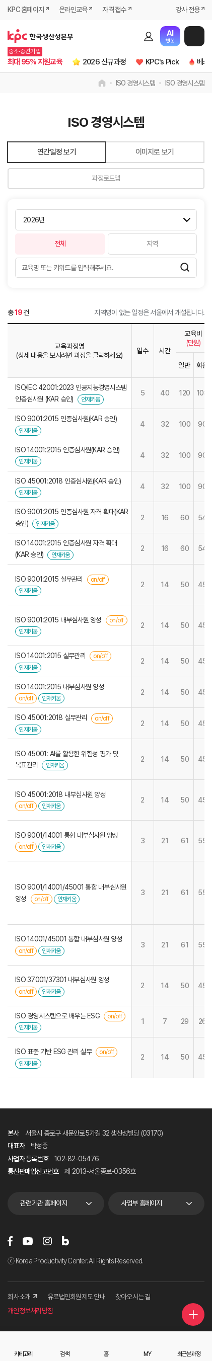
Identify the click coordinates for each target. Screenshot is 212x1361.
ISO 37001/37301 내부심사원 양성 (62, 980)
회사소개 (22, 1297)
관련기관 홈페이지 (43, 1203)
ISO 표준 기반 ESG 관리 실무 (53, 1052)
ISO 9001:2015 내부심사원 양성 (58, 620)
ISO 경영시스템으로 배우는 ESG (57, 1016)
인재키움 (90, 399)
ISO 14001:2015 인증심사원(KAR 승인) (67, 450)
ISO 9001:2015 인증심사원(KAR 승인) (66, 419)
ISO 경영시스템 (135, 83)
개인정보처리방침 (30, 1311)
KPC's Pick (162, 61)
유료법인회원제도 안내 (76, 1297)
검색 (130, 36)
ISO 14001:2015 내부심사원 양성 (59, 687)
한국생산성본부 (40, 36)
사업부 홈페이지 (141, 1203)
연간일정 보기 (56, 151)
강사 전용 (187, 10)
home (102, 83)
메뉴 (194, 36)
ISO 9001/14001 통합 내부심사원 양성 (66, 835)
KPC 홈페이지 (26, 10)
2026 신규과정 (104, 61)
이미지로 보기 (154, 151)
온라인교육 (73, 10)
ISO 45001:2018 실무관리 (51, 717)
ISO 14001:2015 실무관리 (50, 656)
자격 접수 (114, 10)
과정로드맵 (106, 178)
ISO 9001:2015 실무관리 (49, 579)
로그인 (148, 36)
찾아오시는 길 (133, 1297)
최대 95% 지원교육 (35, 61)
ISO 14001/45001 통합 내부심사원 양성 (68, 939)
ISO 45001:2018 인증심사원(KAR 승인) (68, 481)
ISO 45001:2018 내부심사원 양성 (60, 794)
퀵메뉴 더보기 (193, 1315)
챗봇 (170, 36)
